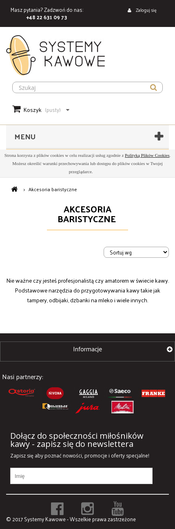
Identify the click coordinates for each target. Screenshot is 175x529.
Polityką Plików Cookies (147, 155)
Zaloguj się (146, 10)
